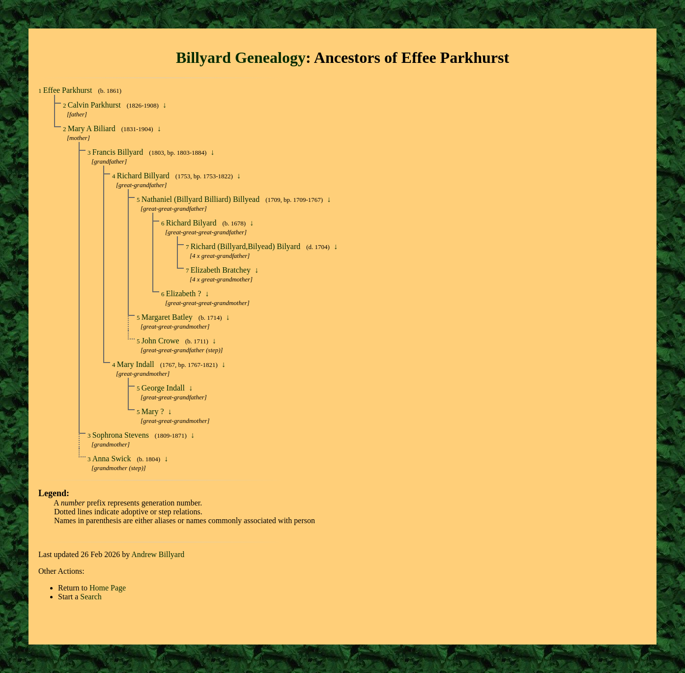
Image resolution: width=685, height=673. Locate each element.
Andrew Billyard (157, 554)
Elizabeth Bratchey (222, 270)
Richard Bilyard (192, 223)
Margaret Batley (168, 317)
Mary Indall (136, 364)
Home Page (107, 588)
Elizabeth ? (184, 293)
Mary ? (154, 411)
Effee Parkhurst (68, 90)
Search (91, 596)
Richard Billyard (144, 175)
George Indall (164, 388)
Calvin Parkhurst (95, 105)
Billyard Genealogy (241, 57)
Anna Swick (112, 458)
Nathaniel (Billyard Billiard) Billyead (201, 199)
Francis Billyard (118, 152)
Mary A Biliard (92, 128)
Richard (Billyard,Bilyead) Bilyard (247, 246)
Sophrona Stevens (121, 435)
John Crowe (161, 340)
